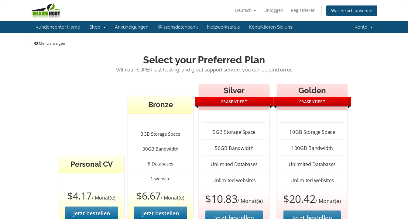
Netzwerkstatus (223, 27)
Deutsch (245, 10)
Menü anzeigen (49, 43)
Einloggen (273, 10)
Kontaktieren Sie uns (270, 27)
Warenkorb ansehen (351, 10)
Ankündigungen (132, 27)
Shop (97, 27)
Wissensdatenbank (178, 27)
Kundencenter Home (58, 27)
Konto (364, 27)
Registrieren (303, 10)
